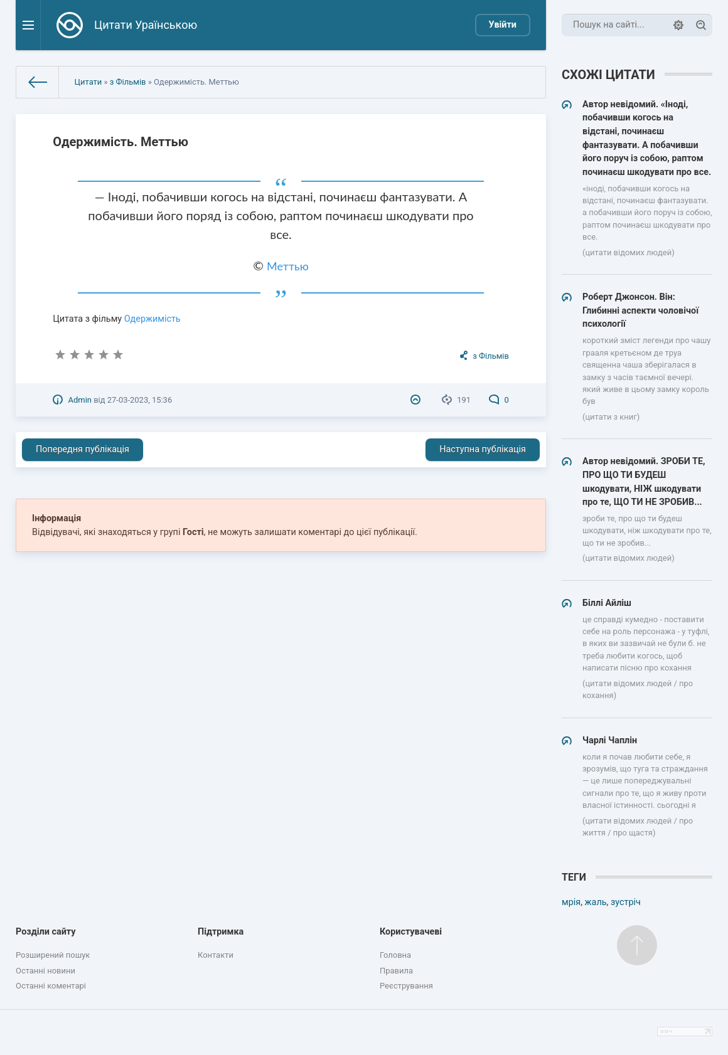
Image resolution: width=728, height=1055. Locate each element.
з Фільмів (128, 82)
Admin (80, 400)
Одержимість (152, 319)
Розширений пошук (53, 955)
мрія (571, 902)
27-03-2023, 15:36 (139, 400)
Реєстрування (406, 985)
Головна (395, 955)
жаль (596, 902)
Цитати (88, 82)
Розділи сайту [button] (46, 931)
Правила (396, 970)
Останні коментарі (51, 985)
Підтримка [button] (221, 931)
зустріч (626, 902)
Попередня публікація (82, 449)
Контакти (215, 955)
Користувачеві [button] (411, 931)
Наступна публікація (482, 449)
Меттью (288, 266)
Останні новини (45, 970)
